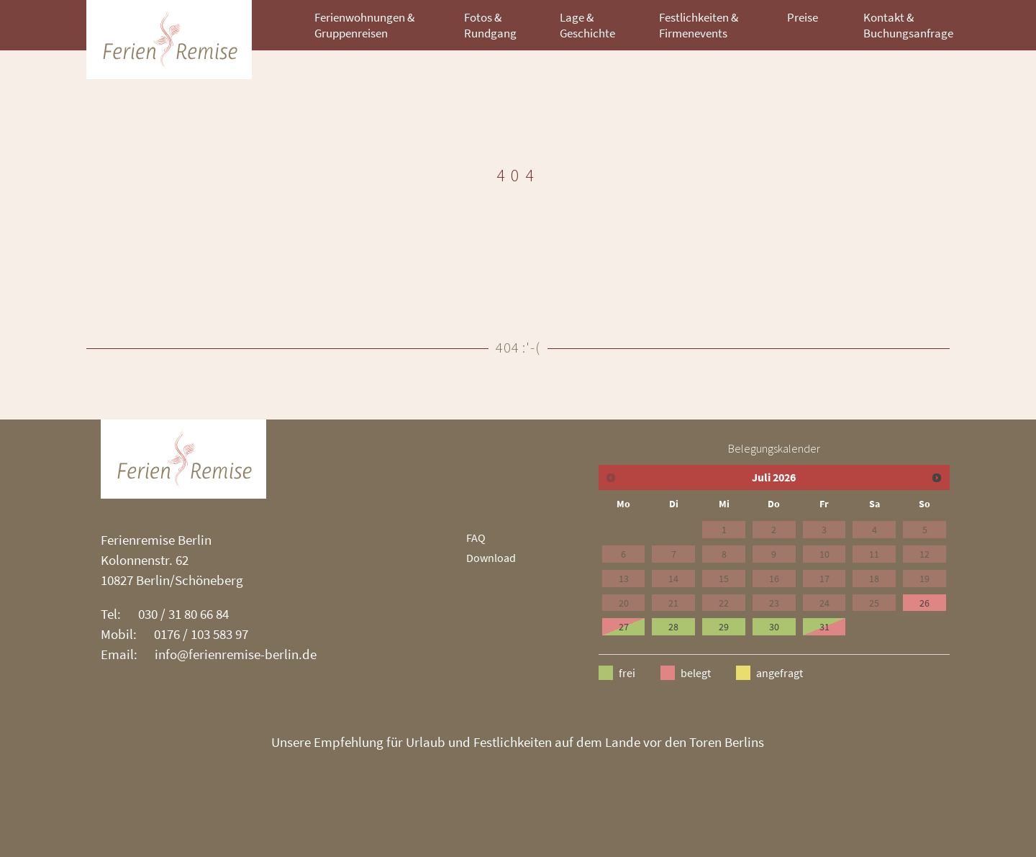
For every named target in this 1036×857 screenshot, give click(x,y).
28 (673, 626)
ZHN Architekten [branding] (169, 39)
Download (491, 557)
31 (824, 626)
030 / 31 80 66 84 (183, 613)
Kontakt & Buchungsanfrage (908, 25)
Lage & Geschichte (587, 25)
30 (774, 626)
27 (624, 626)
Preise (802, 17)
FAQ (476, 537)
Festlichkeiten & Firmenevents (698, 25)
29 (724, 626)
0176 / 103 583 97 (201, 634)
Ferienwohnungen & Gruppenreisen (364, 25)
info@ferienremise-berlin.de (236, 654)
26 (924, 603)
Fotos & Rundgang (490, 25)
